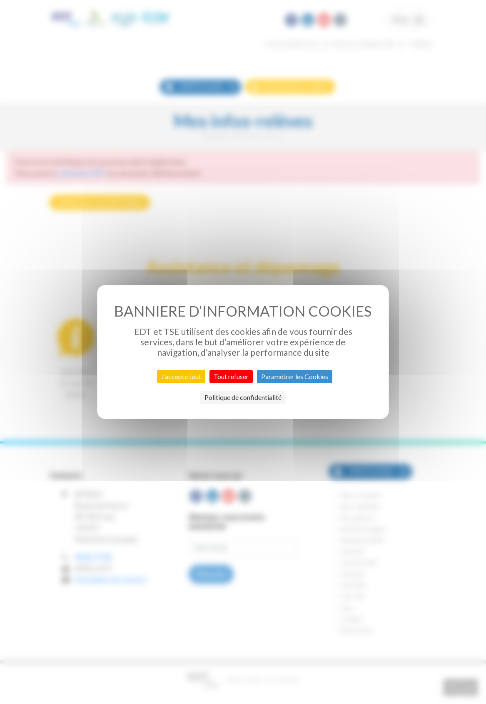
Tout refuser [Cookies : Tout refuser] (231, 376)
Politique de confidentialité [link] (243, 397)
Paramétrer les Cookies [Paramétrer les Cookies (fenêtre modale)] (294, 376)
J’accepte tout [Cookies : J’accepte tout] (181, 376)
